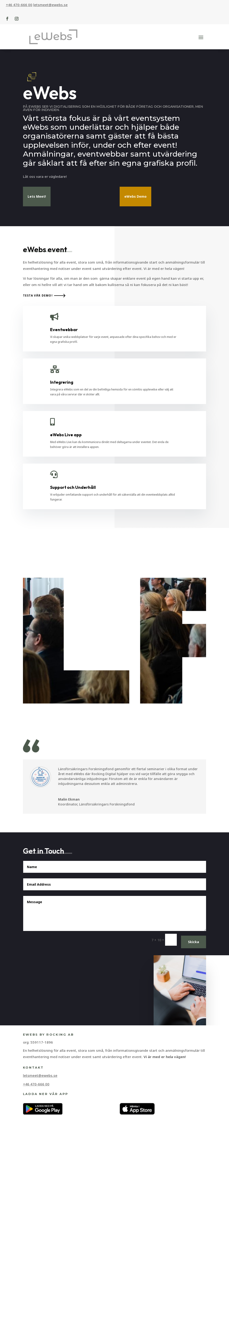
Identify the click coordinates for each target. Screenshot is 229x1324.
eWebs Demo (135, 196)
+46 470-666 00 (19, 4)
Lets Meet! (37, 196)
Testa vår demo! (38, 567)
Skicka (193, 1213)
